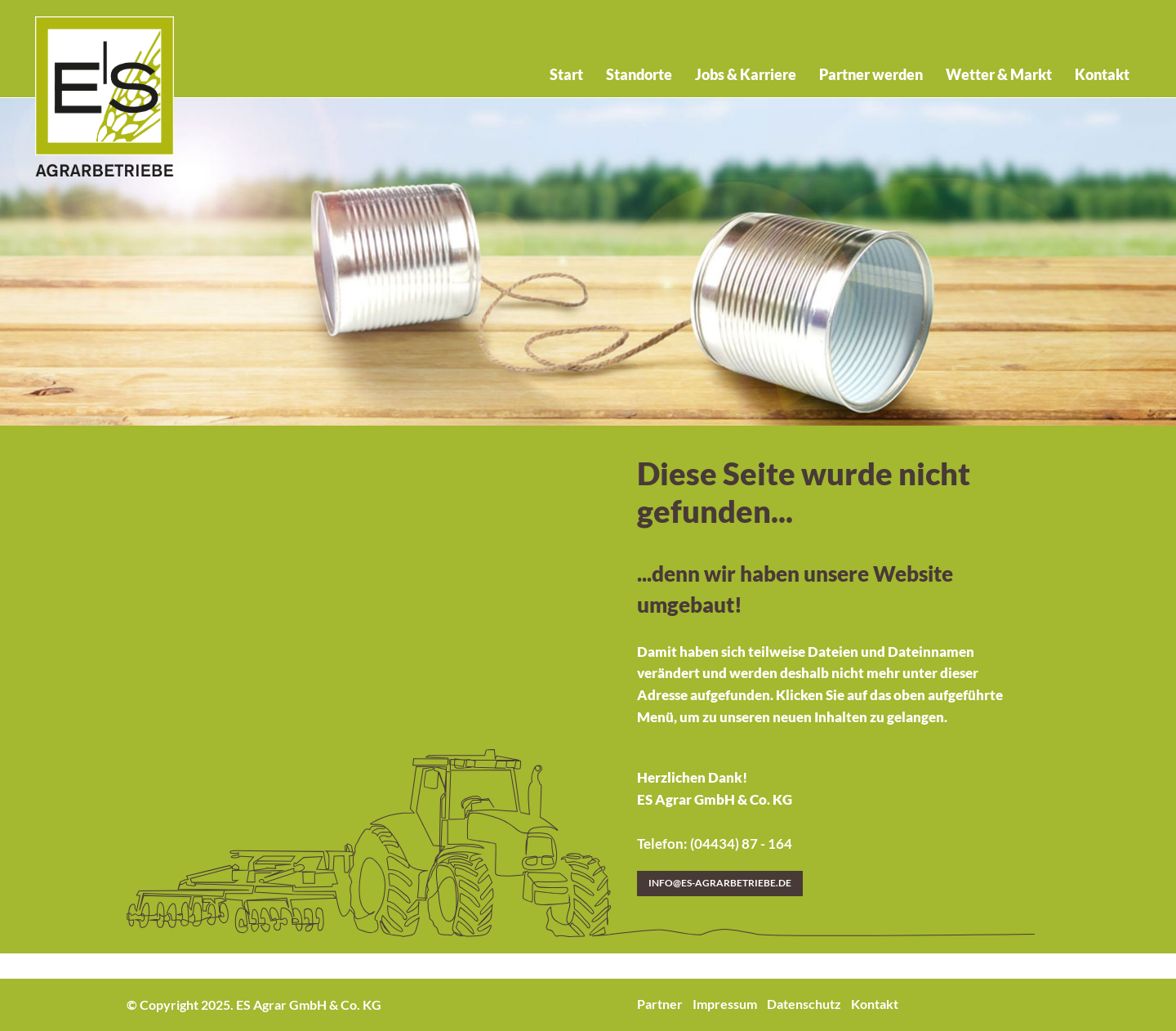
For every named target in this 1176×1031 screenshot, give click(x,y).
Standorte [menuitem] (639, 74)
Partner (660, 1003)
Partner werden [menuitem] (871, 74)
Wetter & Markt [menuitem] (999, 74)
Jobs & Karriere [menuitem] (745, 74)
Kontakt (874, 1003)
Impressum (725, 1003)
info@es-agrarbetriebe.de (719, 883)
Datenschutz (804, 1003)
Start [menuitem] (566, 74)
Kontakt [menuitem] (1102, 74)
